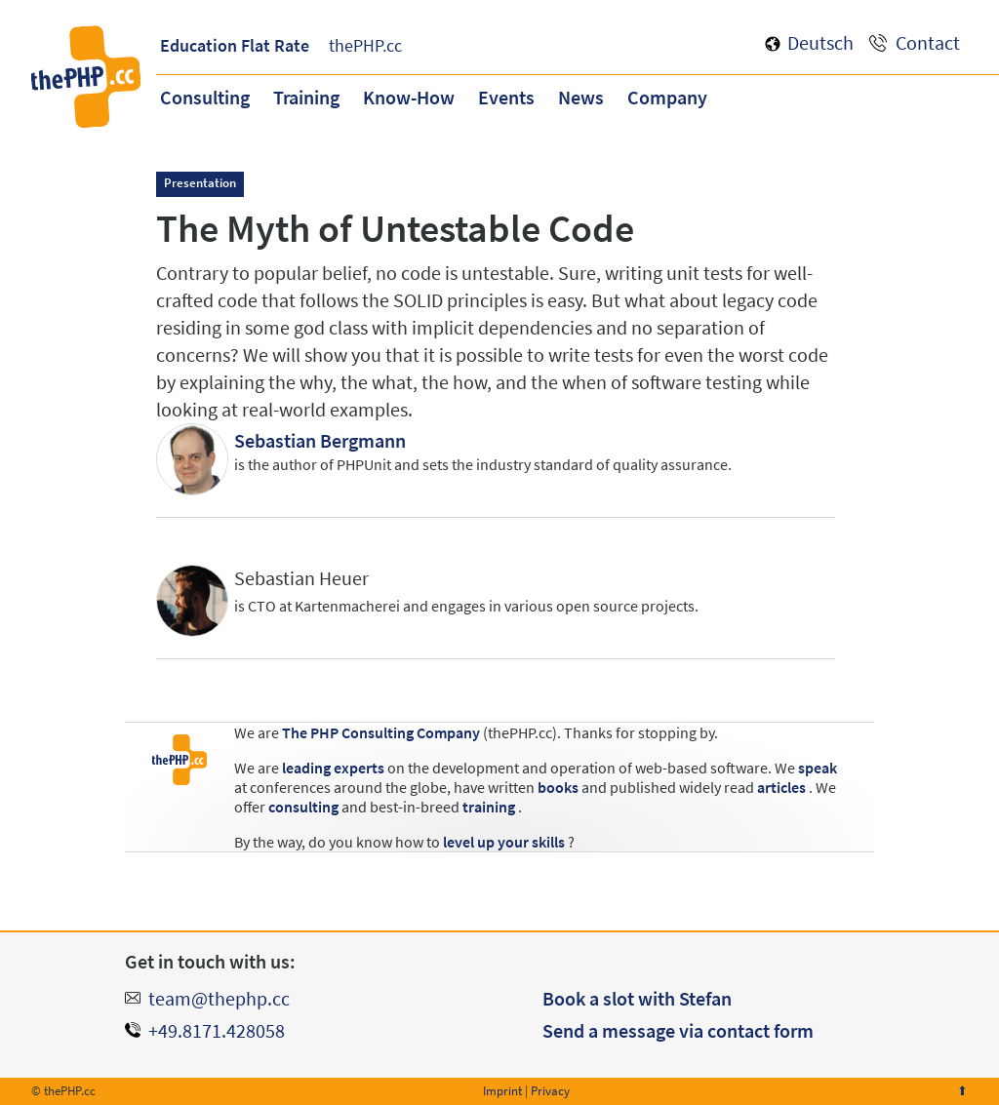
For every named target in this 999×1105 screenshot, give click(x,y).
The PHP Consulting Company (381, 732)
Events (506, 97)
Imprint (502, 1091)
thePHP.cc (365, 45)
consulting (303, 806)
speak (817, 767)
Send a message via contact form (678, 1030)
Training (306, 97)
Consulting (205, 97)
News (581, 97)
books (558, 787)
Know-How (409, 97)
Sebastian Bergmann (320, 440)
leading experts (333, 767)
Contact (928, 42)
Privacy (550, 1091)
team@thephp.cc (219, 998)
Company (667, 97)
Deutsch (820, 42)
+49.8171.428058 (216, 1030)
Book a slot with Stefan (637, 998)
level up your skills (504, 841)
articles (781, 787)
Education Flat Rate (234, 45)
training (488, 806)
